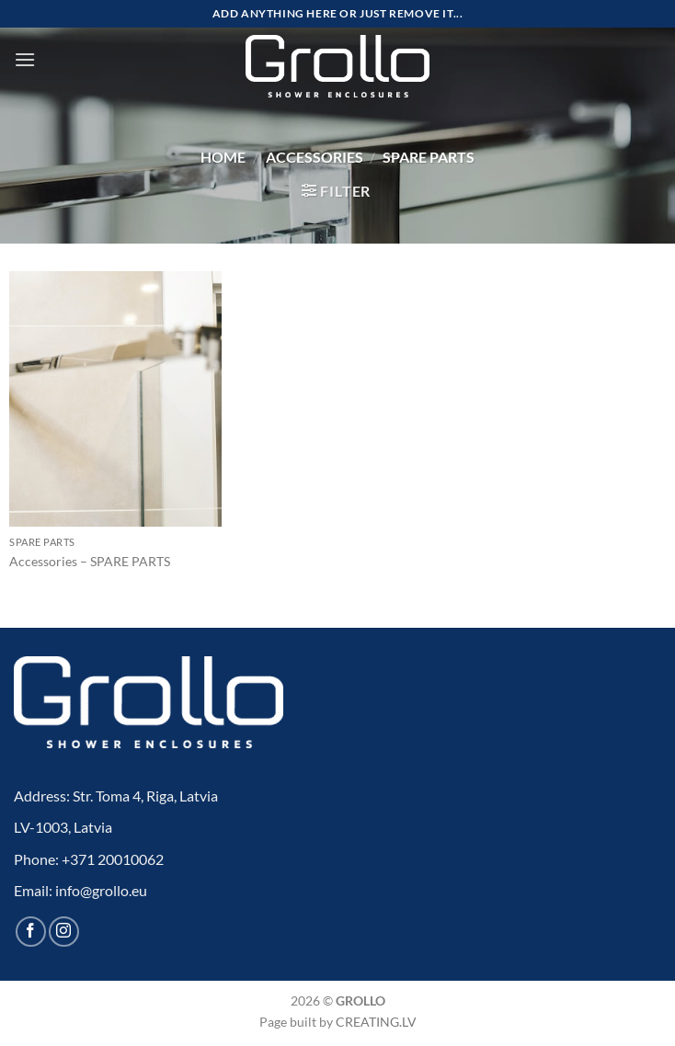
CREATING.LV (376, 1021)
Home (223, 156)
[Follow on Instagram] (64, 931)
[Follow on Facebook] (31, 931)
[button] (25, 59)
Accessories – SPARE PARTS (89, 561)
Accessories (314, 156)
